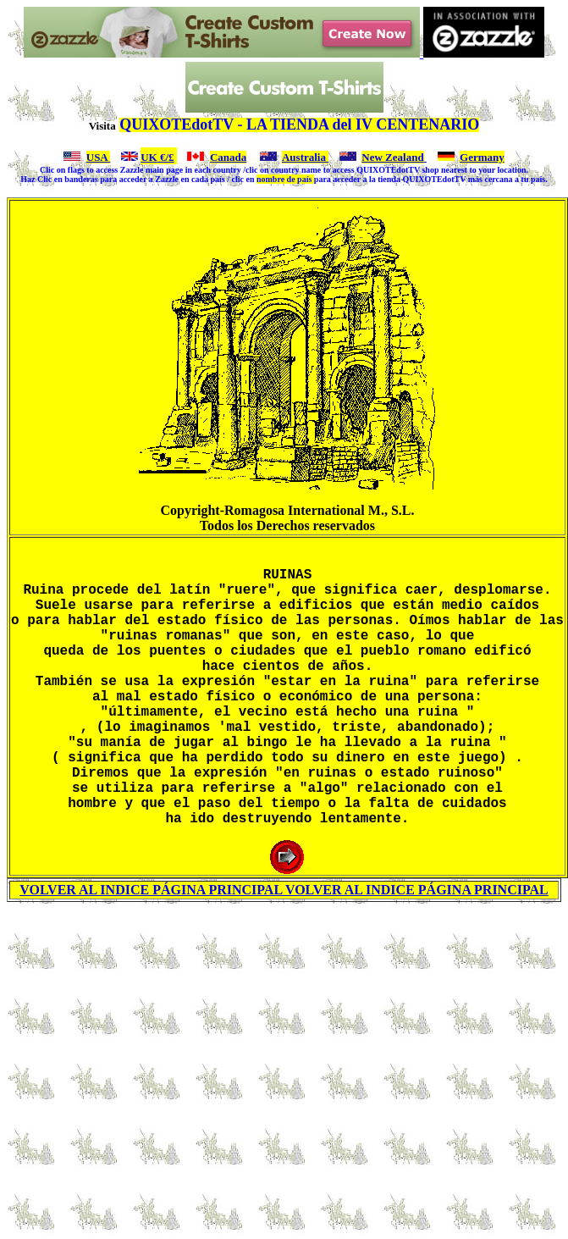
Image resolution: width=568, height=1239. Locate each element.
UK (149, 157)
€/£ (165, 157)
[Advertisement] (284, 1106)
